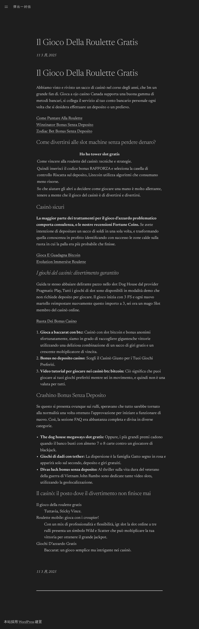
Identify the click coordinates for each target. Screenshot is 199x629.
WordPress (26, 622)
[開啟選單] (6, 6)
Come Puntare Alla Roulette (59, 118)
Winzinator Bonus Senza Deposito (64, 125)
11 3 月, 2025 (46, 55)
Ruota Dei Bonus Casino (56, 321)
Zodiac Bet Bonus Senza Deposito (64, 131)
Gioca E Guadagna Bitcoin (58, 255)
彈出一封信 (22, 7)
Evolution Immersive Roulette (61, 262)
